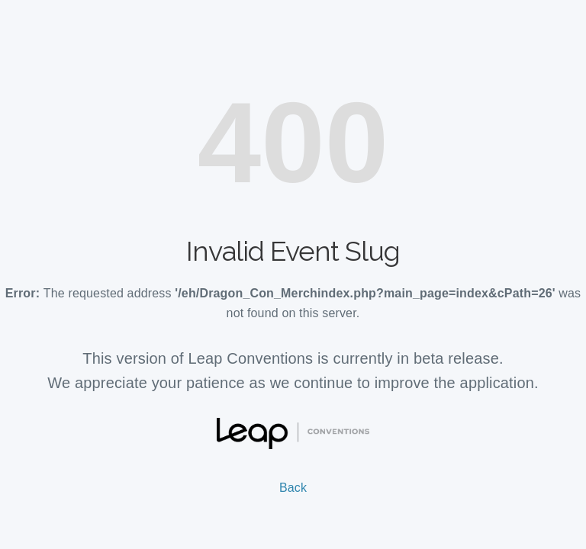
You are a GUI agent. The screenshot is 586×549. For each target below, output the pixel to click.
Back (293, 487)
